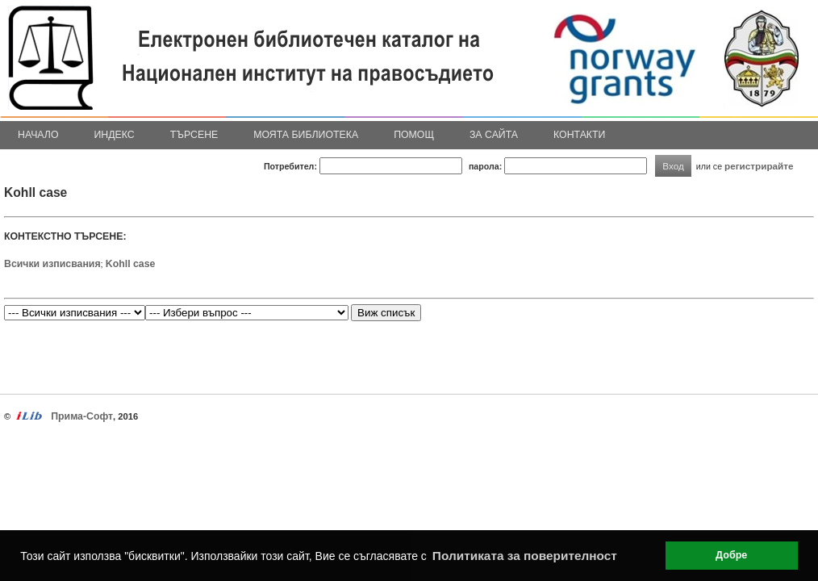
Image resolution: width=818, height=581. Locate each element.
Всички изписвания (52, 264)
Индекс (114, 134)
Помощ (414, 134)
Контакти (579, 134)
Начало (38, 134)
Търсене (194, 134)
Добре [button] (731, 555)
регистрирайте (759, 166)
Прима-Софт (82, 416)
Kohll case (131, 264)
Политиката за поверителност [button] (524, 555)
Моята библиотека (305, 134)
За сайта (494, 134)
